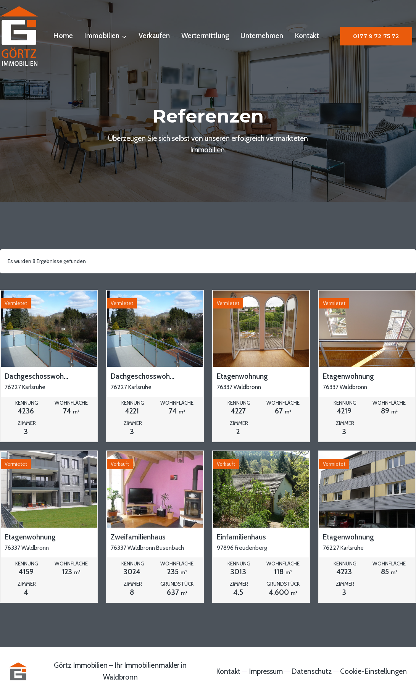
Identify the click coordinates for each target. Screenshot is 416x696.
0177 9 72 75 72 (376, 36)
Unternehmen (261, 35)
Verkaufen (154, 35)
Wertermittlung (205, 35)
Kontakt (307, 35)
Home (63, 35)
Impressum (266, 671)
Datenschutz (311, 671)
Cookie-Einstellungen (373, 671)
